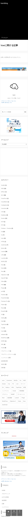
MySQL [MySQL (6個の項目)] (16, 380)
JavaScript (4, 244)
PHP (3, 284)
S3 (2, 314)
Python (3, 304)
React (3, 308)
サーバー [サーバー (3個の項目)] (23, 383)
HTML (3, 241)
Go (2, 235)
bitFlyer (4, 191)
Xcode (3, 347)
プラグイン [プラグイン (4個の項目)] (5, 394)
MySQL (4, 261)
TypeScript (4, 324)
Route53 (4, 311)
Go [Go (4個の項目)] (20, 380)
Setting (3, 318)
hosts (3, 238)
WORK (3, 341)
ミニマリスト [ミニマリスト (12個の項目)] (5, 390)
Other (3, 281)
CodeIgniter (5, 205)
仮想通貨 (4, 361)
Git (3, 231)
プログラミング (6, 351)
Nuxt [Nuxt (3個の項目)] (24, 401)
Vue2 (3, 331)
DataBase (4, 215)
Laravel (4, 251)
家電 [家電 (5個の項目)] (24, 387)
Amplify (4, 185)
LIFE (3, 255)
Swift (3, 321)
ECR (3, 221)
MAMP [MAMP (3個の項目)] (12, 394)
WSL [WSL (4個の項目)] (12, 387)
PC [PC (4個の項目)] (13, 383)
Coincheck (4, 208)
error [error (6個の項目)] (3, 380)
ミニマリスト (5, 357)
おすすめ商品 (5, 497)
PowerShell (5, 298)
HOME (3, 490)
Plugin (3, 288)
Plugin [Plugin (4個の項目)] (23, 397)
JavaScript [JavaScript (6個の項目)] (4, 404)
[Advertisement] (14, 21)
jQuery (3, 248)
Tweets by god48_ (5, 516)
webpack (4, 334)
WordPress (5, 337)
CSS (3, 211)
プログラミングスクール (8, 354)
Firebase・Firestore (7, 228)
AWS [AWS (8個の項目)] (24, 380)
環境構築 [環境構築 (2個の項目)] (21, 390)
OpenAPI (4, 278)
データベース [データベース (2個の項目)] (21, 394)
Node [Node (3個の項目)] (19, 401)
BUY (3, 195)
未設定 (3, 364)
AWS (3, 188)
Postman (4, 294)
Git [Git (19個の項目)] (3, 387)
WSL (3, 344)
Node (3, 268)
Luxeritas (4, 258)
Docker (4, 218)
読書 (3, 367)
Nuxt (3, 271)
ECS (3, 225)
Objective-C (5, 274)
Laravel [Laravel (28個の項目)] (17, 397)
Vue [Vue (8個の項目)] (9, 383)
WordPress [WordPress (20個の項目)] (5, 401)
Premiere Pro (5, 301)
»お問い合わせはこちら (6, 102)
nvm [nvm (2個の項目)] (17, 383)
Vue (3, 327)
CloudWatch (5, 201)
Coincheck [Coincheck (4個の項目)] (9, 380)
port (3, 291)
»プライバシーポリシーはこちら (8, 101)
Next (3, 264)
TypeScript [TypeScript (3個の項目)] (18, 387)
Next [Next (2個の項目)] (3, 397)
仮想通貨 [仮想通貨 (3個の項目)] (9, 397)
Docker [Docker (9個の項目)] (4, 383)
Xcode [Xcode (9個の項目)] (14, 390)
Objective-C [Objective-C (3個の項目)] (13, 401)
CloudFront (5, 198)
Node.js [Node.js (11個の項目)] (7, 387)
